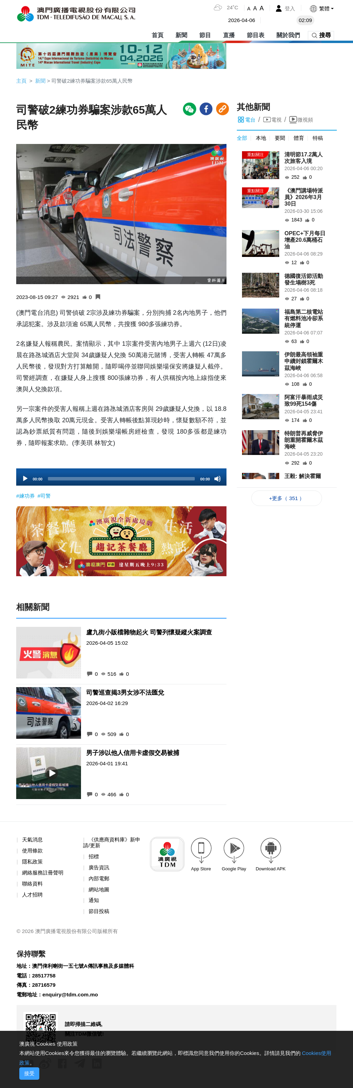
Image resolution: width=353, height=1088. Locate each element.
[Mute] (217, 479)
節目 (205, 34)
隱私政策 (33, 864)
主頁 (21, 81)
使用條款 (33, 853)
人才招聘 (33, 897)
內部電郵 (100, 881)
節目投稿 (100, 915)
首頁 (157, 34)
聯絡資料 (33, 886)
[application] (121, 478)
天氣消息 (33, 841)
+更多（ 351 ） (287, 499)
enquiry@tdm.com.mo (73, 1000)
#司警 (46, 497)
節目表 (255, 34)
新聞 (181, 34)
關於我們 (288, 34)
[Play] (25, 479)
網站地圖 (100, 892)
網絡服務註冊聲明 (44, 875)
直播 (229, 34)
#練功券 (26, 497)
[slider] (121, 479)
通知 (94, 903)
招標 (94, 858)
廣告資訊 (100, 870)
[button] (321, 8)
